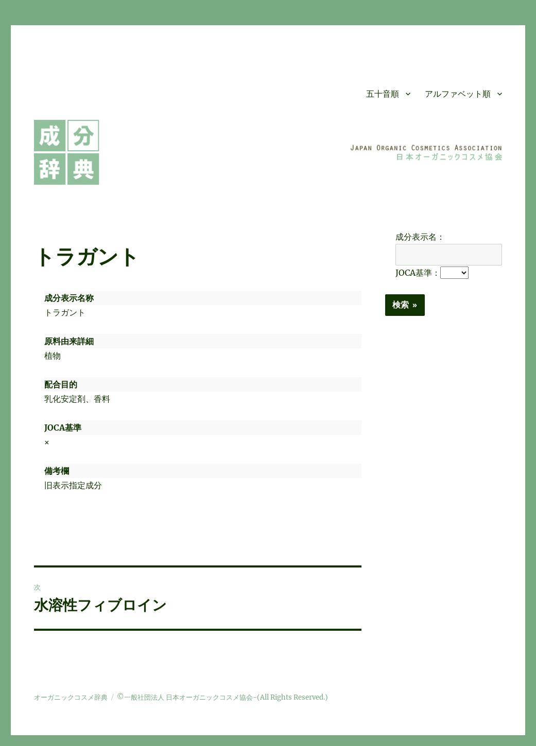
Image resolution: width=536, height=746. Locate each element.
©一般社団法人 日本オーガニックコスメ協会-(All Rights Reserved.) (222, 697)
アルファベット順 (458, 94)
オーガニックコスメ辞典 (71, 697)
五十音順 (382, 94)
